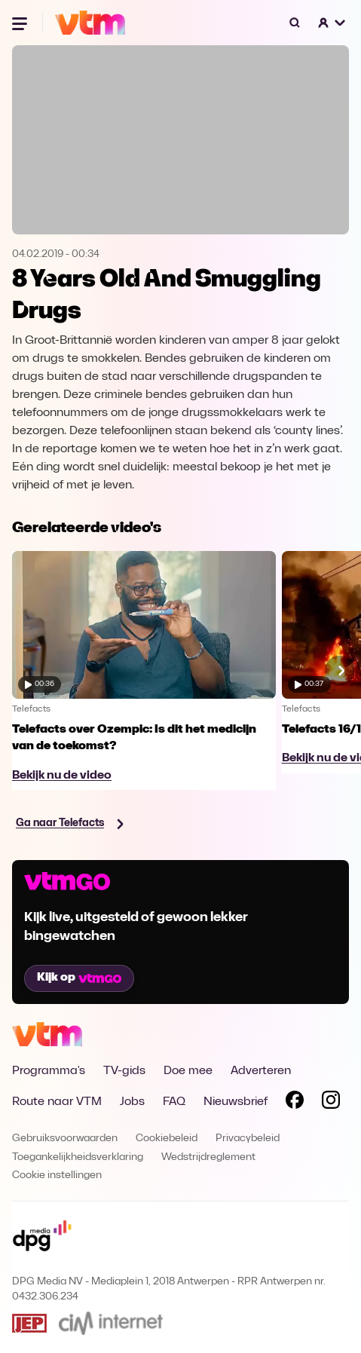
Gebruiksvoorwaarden (65, 1138)
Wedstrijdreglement (208, 1157)
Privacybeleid (248, 1138)
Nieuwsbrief (235, 1102)
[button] (332, 23)
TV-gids (124, 1071)
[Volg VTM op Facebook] (295, 1103)
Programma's (48, 1071)
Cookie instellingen (57, 1175)
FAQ (174, 1102)
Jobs (132, 1102)
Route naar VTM (57, 1102)
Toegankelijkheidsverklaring (77, 1157)
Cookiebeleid (166, 1138)
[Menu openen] (21, 23)
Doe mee (188, 1071)
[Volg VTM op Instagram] (331, 1103)
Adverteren (261, 1071)
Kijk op (79, 978)
